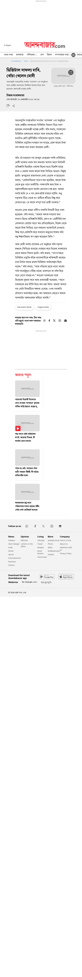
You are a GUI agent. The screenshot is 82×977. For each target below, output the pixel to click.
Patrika (51, 554)
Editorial (24, 540)
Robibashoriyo (54, 551)
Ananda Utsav (53, 540)
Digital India (43, 307)
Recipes (40, 547)
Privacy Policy (65, 553)
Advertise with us (66, 548)
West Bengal (13, 544)
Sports (11, 554)
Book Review (40, 552)
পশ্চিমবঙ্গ (32, 55)
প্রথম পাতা (8, 55)
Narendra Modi (24, 307)
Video (50, 547)
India (26, 61)
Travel (39, 544)
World (10, 551)
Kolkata (11, 540)
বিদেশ (49, 55)
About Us (64, 544)
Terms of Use (65, 540)
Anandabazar (16, 61)
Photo (50, 544)
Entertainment (14, 558)
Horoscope (42, 557)
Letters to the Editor (27, 545)
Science (11, 565)
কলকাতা (20, 55)
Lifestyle (41, 540)
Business (12, 561)
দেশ (42, 55)
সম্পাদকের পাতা (63, 55)
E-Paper (7, 45)
